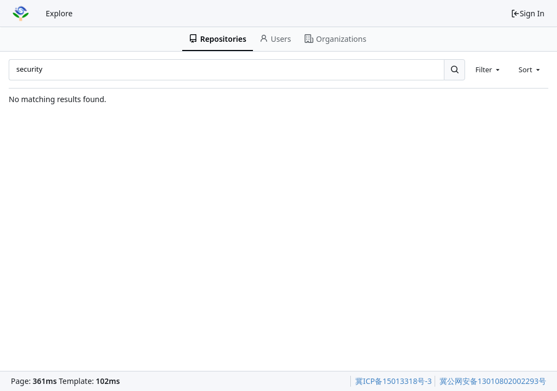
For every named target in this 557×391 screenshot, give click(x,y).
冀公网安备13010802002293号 (493, 381)
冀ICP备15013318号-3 (393, 381)
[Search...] (454, 69)
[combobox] (488, 69)
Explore (59, 13)
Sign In (527, 13)
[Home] (20, 13)
